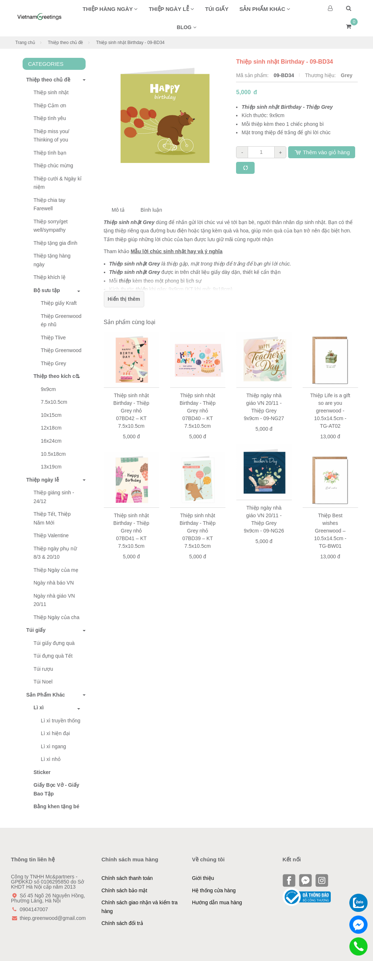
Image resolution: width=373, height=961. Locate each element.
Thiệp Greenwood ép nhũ (61, 320)
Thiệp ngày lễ (171, 9)
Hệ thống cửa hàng (214, 890)
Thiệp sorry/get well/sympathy (51, 226)
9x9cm (48, 389)
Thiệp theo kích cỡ (56, 376)
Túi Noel (43, 682)
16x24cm (51, 441)
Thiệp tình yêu (50, 118)
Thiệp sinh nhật (51, 92)
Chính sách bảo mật (125, 890)
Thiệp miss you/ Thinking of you (51, 135)
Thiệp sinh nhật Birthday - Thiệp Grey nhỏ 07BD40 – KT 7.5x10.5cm (198, 410)
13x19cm (51, 467)
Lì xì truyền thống (61, 720)
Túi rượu (43, 669)
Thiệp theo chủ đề (65, 42)
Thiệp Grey (53, 363)
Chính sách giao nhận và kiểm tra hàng (140, 907)
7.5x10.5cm (54, 402)
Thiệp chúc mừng (53, 165)
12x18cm (51, 428)
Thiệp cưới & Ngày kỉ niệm (58, 183)
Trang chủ (25, 42)
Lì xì (39, 707)
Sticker (42, 772)
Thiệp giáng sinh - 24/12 (54, 497)
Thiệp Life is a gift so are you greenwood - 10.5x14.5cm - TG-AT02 (330, 410)
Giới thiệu (203, 878)
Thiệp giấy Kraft (58, 303)
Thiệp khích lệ (50, 277)
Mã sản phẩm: (253, 75)
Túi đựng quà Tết (53, 656)
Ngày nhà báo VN (54, 583)
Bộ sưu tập (47, 290)
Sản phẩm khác (264, 9)
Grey (347, 75)
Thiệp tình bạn (50, 153)
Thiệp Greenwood (61, 350)
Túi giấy (216, 9)
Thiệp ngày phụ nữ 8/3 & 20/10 (55, 553)
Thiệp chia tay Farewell (49, 204)
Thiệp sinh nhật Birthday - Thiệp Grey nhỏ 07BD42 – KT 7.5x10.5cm (131, 410)
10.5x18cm (53, 454)
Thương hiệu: (321, 75)
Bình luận (151, 210)
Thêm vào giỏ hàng (322, 152)
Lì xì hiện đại (55, 733)
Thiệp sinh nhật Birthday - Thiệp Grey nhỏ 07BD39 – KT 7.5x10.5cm (198, 531)
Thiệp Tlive (53, 337)
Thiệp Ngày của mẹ (56, 570)
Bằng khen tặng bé (56, 806)
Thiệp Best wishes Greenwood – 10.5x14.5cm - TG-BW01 (330, 531)
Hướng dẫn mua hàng (217, 902)
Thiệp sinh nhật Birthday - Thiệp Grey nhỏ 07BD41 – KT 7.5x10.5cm (131, 531)
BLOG (186, 27)
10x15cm (51, 415)
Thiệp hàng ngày (110, 9)
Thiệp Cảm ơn (50, 105)
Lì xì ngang (53, 746)
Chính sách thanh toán (127, 878)
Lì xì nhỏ (50, 759)
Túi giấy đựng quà (54, 643)
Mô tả (118, 210)
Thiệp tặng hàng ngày (52, 260)
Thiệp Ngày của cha (56, 617)
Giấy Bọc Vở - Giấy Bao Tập (56, 789)
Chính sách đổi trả (122, 923)
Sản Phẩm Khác (44, 695)
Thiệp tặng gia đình (55, 243)
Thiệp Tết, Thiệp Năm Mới (52, 518)
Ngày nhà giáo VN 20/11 (54, 600)
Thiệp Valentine (51, 535)
